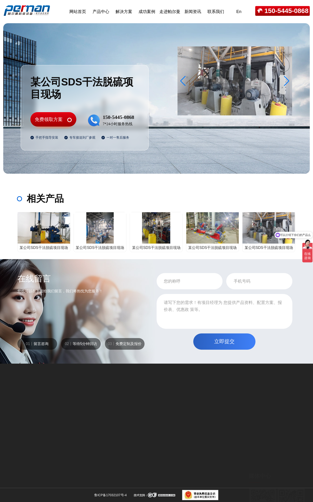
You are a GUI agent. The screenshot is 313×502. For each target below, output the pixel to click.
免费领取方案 (49, 119)
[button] (287, 81)
